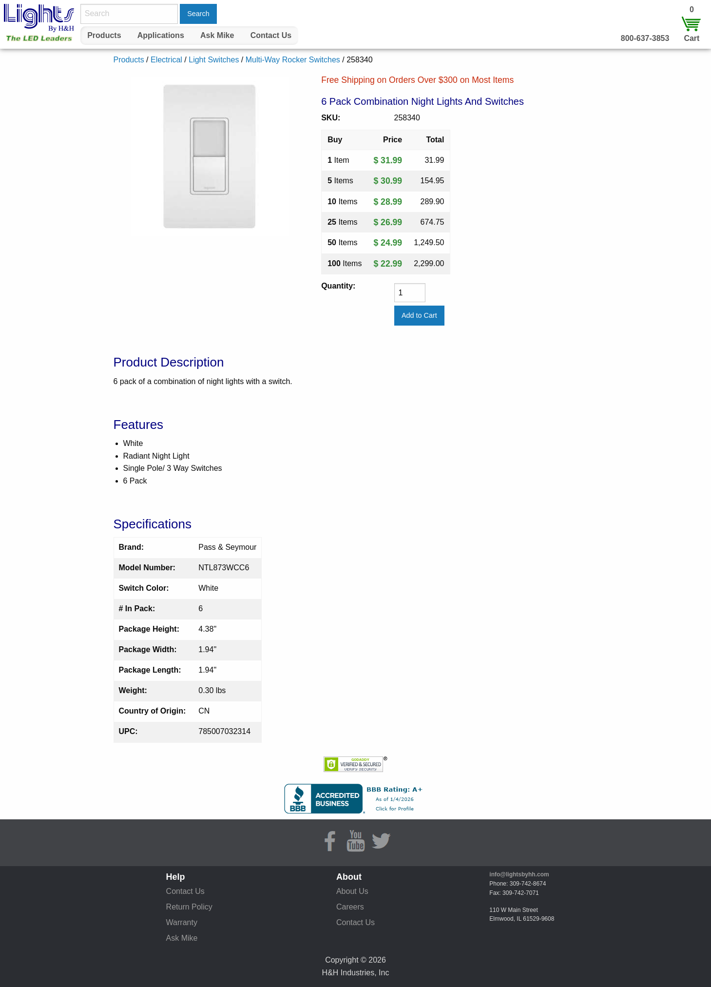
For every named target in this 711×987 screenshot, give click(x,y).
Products (104, 35)
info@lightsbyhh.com (519, 874)
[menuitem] (104, 35)
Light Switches (214, 60)
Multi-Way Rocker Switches (293, 60)
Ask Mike (217, 35)
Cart (691, 38)
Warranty (181, 922)
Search (198, 14)
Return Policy (189, 907)
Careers (350, 907)
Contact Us (270, 35)
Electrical (166, 60)
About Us (352, 891)
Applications (160, 35)
